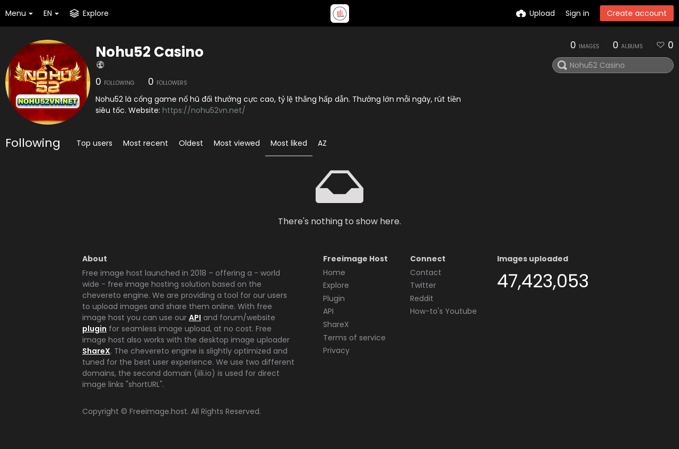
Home (334, 272)
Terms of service (354, 337)
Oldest (191, 143)
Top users (94, 143)
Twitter (423, 285)
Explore (336, 285)
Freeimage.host (158, 411)
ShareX (96, 351)
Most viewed (237, 143)
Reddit (421, 298)
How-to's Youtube (443, 311)
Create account (637, 13)
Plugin (334, 298)
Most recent (145, 143)
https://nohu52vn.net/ (204, 110)
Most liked (289, 143)
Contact (425, 272)
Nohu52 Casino (149, 51)
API (195, 317)
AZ (322, 143)
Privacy (336, 350)
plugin (94, 328)
